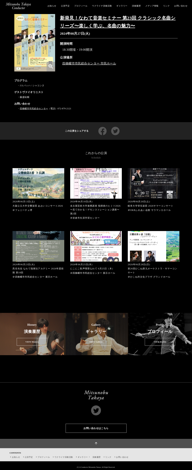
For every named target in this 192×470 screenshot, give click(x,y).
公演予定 (29, 457)
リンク (108, 457)
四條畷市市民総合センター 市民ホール (89, 63)
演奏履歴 (96, 457)
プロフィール (43, 457)
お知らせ (16, 457)
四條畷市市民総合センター (34, 108)
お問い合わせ (122, 457)
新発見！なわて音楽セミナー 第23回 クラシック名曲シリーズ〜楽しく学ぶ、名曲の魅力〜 (118, 21)
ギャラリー (84, 457)
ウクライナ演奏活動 (64, 457)
